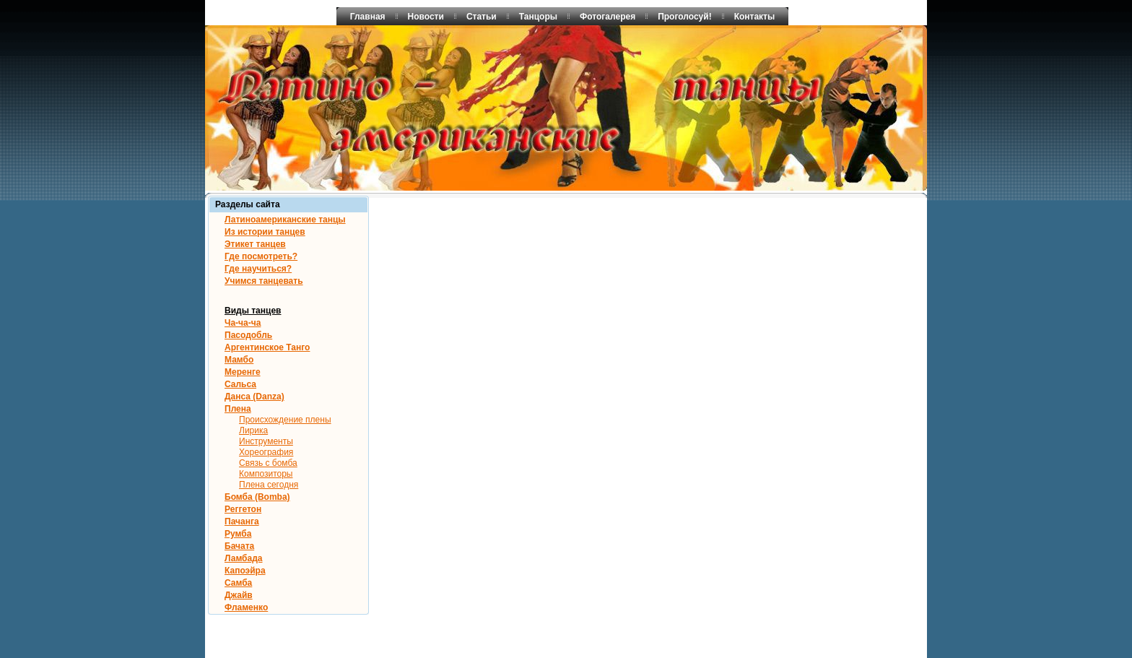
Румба (238, 534)
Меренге (243, 372)
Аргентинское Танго (267, 347)
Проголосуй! (685, 17)
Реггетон (243, 509)
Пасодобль (248, 335)
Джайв (239, 595)
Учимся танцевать (264, 281)
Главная (368, 17)
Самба (238, 583)
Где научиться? (258, 269)
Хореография (266, 452)
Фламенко (246, 607)
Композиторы (266, 474)
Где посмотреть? (261, 256)
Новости (426, 17)
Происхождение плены (285, 420)
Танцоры (538, 17)
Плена (238, 409)
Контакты (754, 17)
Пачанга (242, 521)
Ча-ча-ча (243, 323)
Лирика (253, 430)
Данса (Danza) (254, 396)
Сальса (240, 384)
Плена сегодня (268, 485)
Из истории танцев (265, 232)
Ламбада (244, 558)
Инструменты (266, 441)
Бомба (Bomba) (257, 497)
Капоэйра (245, 571)
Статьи (481, 17)
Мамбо (239, 360)
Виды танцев (253, 311)
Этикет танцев (255, 244)
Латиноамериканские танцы (285, 220)
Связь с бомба (268, 463)
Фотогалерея (607, 17)
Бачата (239, 546)
